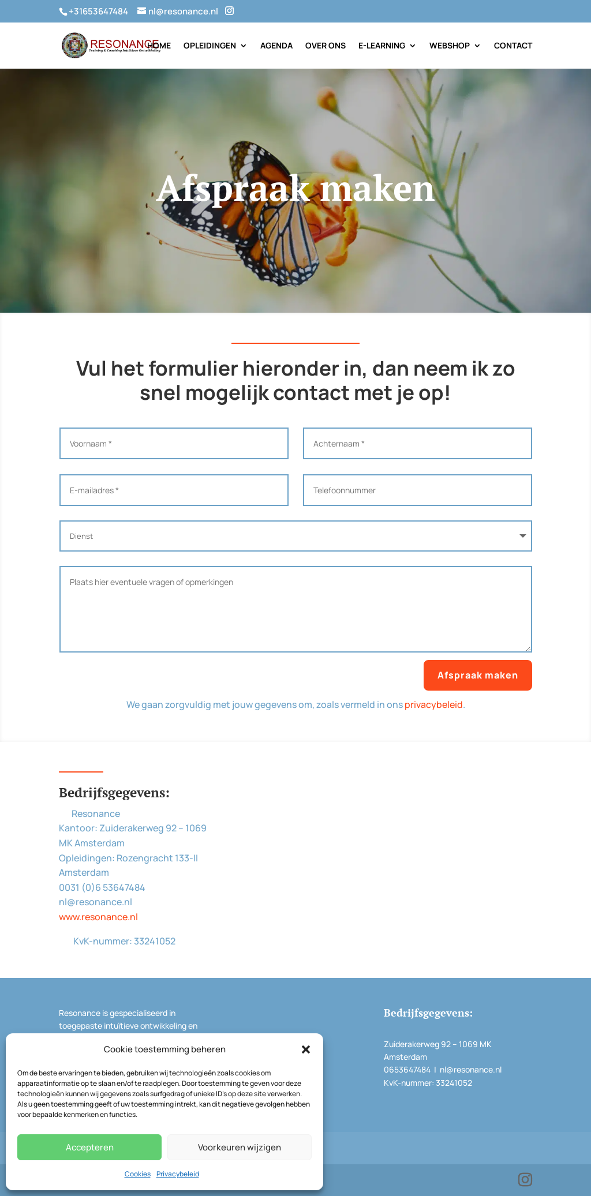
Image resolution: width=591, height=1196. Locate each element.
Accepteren (90, 1147)
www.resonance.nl (98, 916)
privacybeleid (434, 704)
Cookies (138, 1174)
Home (159, 46)
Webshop (449, 46)
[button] (306, 1049)
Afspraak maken (477, 675)
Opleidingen (210, 46)
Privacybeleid (177, 1174)
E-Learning (381, 46)
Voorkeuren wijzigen (239, 1147)
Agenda (276, 46)
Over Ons (325, 46)
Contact (513, 46)
